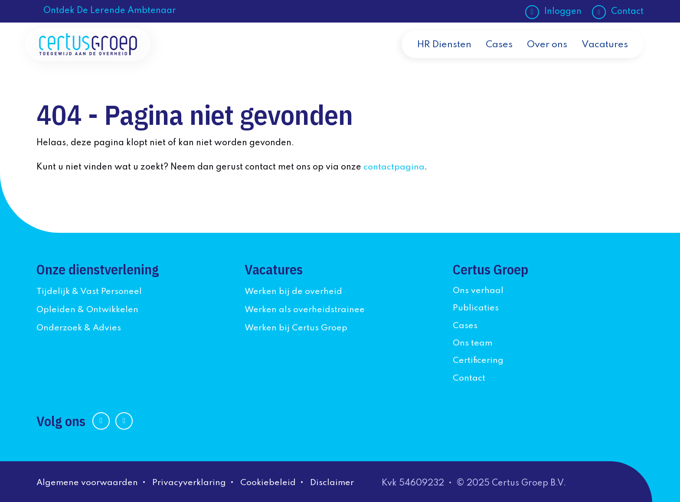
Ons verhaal (478, 290)
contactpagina (394, 167)
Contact (627, 11)
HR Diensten (441, 53)
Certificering (479, 360)
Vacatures (604, 53)
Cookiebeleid (272, 482)
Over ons (546, 53)
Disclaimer (336, 482)
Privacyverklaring (192, 482)
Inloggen (563, 11)
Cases (497, 53)
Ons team (473, 342)
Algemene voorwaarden (88, 482)
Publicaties (476, 307)
